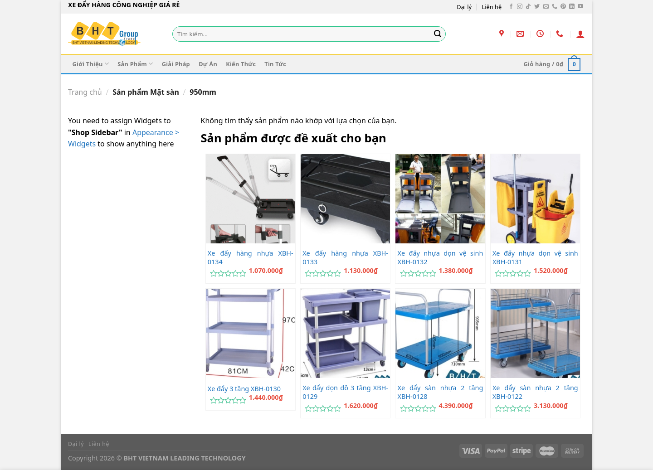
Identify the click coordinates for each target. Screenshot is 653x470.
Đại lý (464, 7)
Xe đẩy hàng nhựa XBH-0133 (345, 257)
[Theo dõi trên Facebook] (511, 7)
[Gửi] (437, 34)
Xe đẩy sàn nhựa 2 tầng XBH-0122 (535, 392)
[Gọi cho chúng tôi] (554, 7)
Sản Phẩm (135, 63)
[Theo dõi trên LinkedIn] (572, 7)
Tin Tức (275, 64)
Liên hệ (492, 7)
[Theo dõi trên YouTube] (580, 7)
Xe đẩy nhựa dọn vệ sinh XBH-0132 (440, 257)
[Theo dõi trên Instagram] (519, 7)
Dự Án (208, 64)
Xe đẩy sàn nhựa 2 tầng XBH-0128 (440, 392)
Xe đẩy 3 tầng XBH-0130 (244, 389)
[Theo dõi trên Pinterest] (563, 7)
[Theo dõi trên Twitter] (537, 7)
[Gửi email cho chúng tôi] (546, 7)
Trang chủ (85, 92)
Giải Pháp (176, 64)
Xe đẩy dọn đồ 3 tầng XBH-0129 (345, 392)
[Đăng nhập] (580, 34)
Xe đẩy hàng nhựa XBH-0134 (250, 257)
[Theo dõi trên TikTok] (528, 7)
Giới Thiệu (91, 63)
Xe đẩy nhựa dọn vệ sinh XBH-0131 (535, 257)
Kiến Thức (241, 64)
